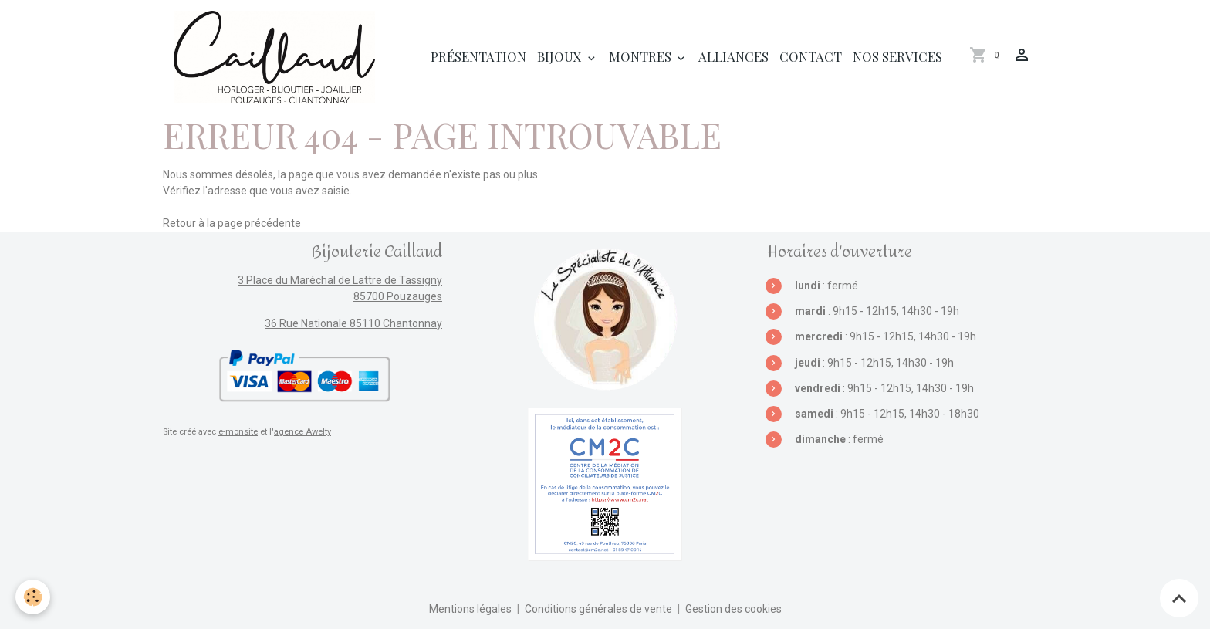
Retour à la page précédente (232, 223)
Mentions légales (470, 609)
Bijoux (561, 56)
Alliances (733, 56)
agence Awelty (302, 432)
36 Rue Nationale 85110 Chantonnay (353, 323)
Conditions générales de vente (598, 609)
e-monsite (238, 432)
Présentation (478, 56)
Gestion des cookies (733, 609)
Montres (641, 56)
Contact (810, 56)
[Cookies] (32, 597)
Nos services (897, 56)
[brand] (277, 57)
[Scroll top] (1179, 598)
